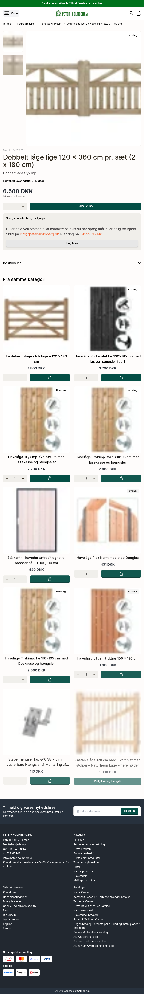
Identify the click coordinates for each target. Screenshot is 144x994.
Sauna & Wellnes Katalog (89, 919)
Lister (77, 866)
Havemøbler (81, 875)
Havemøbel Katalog (86, 914)
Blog (6, 910)
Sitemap (8, 928)
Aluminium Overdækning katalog (94, 945)
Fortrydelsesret (12, 901)
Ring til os (72, 243)
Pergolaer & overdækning (89, 844)
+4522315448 (91, 234)
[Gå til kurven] (138, 13)
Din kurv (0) (10, 914)
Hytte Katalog (82, 892)
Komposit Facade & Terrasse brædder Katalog (102, 896)
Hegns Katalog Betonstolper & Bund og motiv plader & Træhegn (107, 925)
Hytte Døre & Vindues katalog (92, 905)
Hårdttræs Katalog (85, 910)
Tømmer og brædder (86, 862)
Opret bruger (11, 919)
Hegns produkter (26, 23)
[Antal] (15, 206)
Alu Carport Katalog (86, 936)
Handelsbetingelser (15, 896)
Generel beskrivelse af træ (90, 941)
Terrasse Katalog (84, 901)
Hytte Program (83, 848)
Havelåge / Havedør (51, 23)
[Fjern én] (7, 206)
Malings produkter (85, 880)
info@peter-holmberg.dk (39, 234)
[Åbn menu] (11, 13)
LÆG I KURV (85, 206)
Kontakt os (9, 892)
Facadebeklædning (85, 853)
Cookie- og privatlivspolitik (19, 905)
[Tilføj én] (23, 206)
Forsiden (7, 23)
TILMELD (129, 811)
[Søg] (131, 13)
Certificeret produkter (87, 857)
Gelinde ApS (83, 990)
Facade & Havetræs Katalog (91, 932)
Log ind (7, 924)
